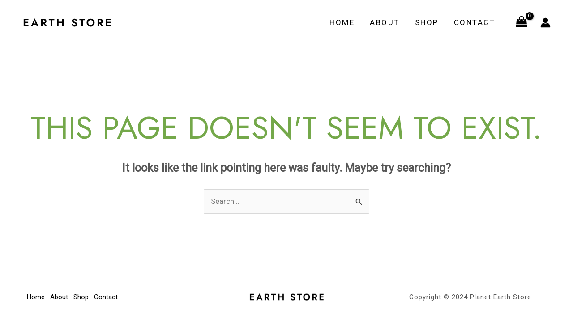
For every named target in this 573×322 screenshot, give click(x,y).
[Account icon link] (545, 22)
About (385, 22)
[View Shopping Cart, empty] (521, 22)
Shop (427, 22)
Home (342, 22)
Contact (475, 22)
